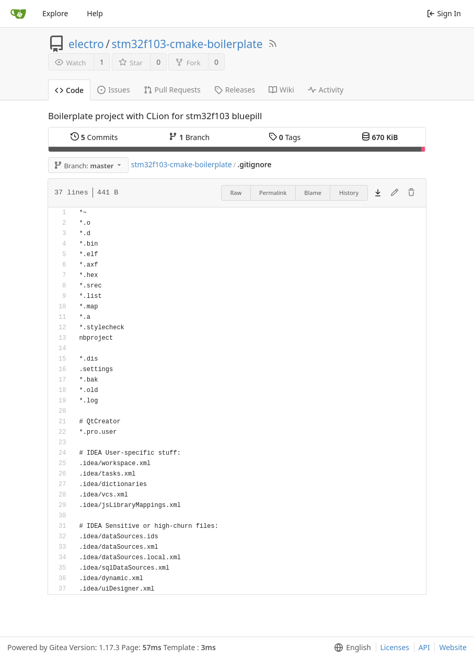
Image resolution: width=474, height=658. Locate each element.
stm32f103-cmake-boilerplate (187, 44)
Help (95, 13)
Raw (235, 193)
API (424, 647)
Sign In (443, 13)
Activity (325, 90)
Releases (234, 90)
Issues (113, 90)
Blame (312, 193)
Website (453, 647)
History (349, 193)
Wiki (281, 90)
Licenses (395, 647)
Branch (189, 137)
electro (86, 44)
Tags (284, 137)
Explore (55, 13)
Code (69, 90)
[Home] (18, 13)
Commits (94, 137)
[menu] (350, 647)
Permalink (272, 193)
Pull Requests (172, 90)
